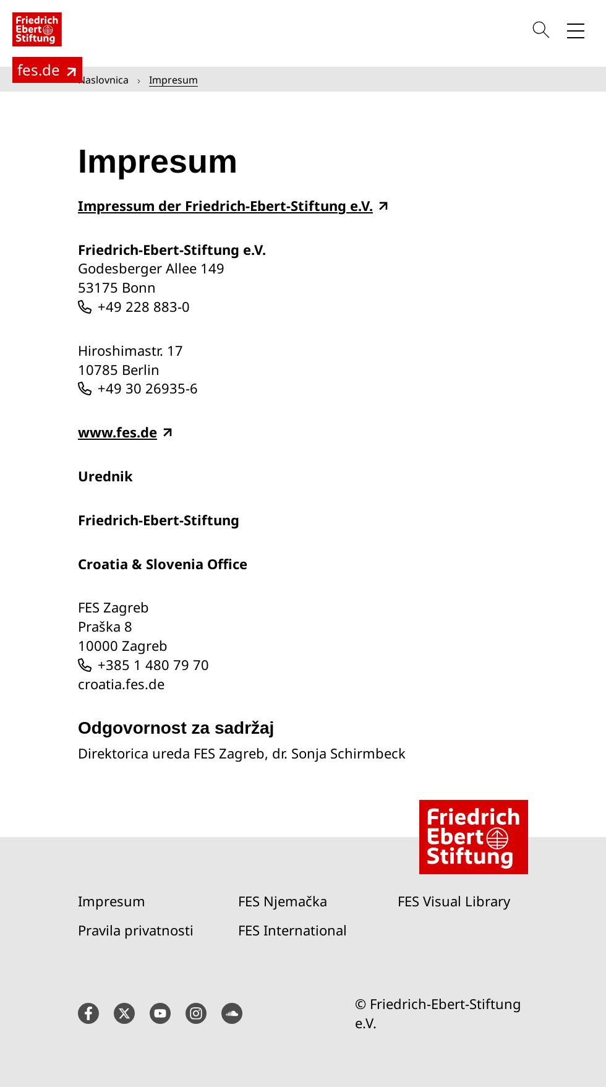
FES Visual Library (454, 901)
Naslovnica (103, 80)
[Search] (543, 29)
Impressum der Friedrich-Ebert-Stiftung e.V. (225, 205)
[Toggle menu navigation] (576, 29)
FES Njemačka (282, 901)
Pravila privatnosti (136, 930)
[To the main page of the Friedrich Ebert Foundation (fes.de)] (47, 70)
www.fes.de (117, 432)
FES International (292, 930)
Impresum (111, 901)
